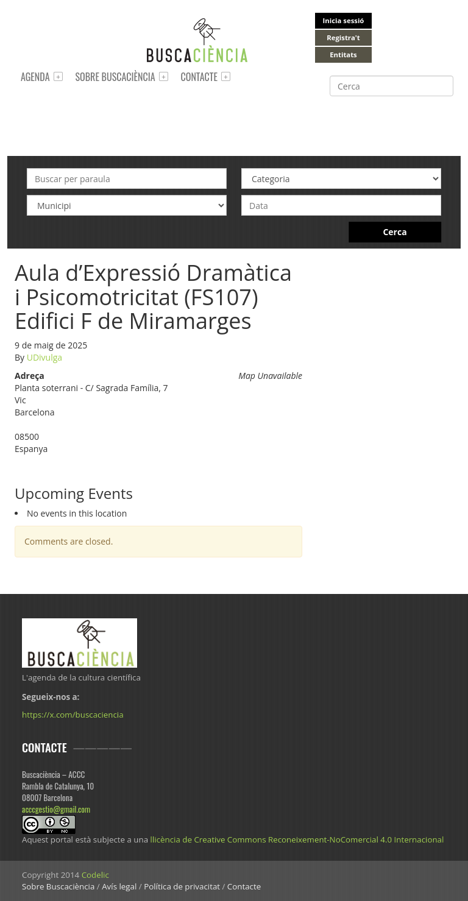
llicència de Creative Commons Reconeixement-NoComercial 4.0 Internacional (297, 839)
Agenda (35, 76)
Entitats (343, 54)
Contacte (199, 76)
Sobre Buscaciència (115, 76)
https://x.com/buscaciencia (73, 714)
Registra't (343, 37)
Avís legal (119, 886)
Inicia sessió (343, 20)
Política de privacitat (182, 886)
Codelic (95, 874)
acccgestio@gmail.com (56, 809)
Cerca (394, 232)
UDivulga (44, 357)
